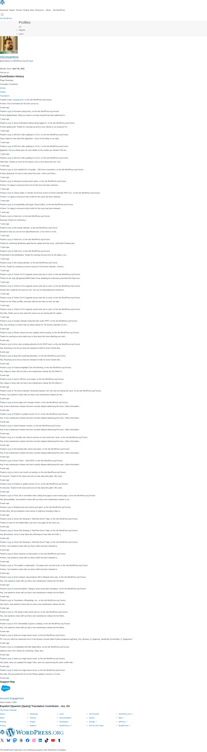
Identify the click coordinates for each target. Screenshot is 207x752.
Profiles (25, 22)
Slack (31, 61)
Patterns (33, 726)
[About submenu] (49, 10)
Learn (61, 714)
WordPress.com (126, 714)
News (2, 718)
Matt (121, 718)
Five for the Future (96, 726)
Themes (33, 718)
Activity (3, 88)
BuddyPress (124, 726)
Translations (5, 96)
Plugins (3, 92)
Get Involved (94, 714)
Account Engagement (12, 698)
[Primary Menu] (20, 26)
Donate (93, 722)
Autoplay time (18, 100)
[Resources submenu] (40, 10)
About (2, 714)
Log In (21, 34)
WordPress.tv (65, 726)
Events (91, 718)
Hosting (3, 722)
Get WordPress (6, 18)
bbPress (123, 722)
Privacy (3, 726)
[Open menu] (2, 14)
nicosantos (9, 57)
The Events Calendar (8, 710)
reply (9, 111)
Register (22, 30)
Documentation (65, 718)
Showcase (34, 714)
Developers (63, 722)
